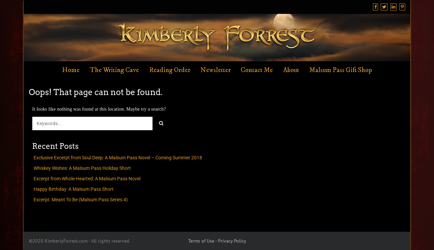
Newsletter (215, 70)
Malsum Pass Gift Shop (340, 70)
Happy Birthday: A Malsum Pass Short (74, 189)
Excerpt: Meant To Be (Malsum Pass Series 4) (81, 199)
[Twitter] (384, 6)
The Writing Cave (114, 70)
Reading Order (169, 70)
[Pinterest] (402, 6)
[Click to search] (161, 123)
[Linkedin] (393, 6)
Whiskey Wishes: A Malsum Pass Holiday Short (82, 168)
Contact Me (257, 70)
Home (71, 70)
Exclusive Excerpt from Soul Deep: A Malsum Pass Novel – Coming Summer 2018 (118, 157)
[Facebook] (375, 6)
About (291, 70)
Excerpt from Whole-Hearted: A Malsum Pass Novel (87, 178)
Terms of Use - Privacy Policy (217, 241)
